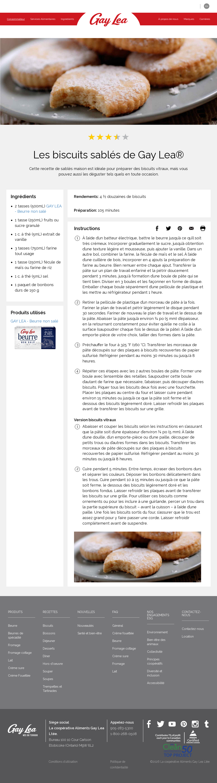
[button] (194, 6)
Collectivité (154, 651)
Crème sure (16, 668)
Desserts (49, 648)
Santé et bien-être (90, 633)
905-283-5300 (121, 728)
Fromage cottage (20, 652)
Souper (48, 671)
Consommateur (16, 19)
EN (206, 6)
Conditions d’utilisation (63, 761)
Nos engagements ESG (158, 615)
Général (117, 625)
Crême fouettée (123, 633)
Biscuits (48, 625)
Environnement (157, 632)
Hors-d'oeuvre (53, 663)
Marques (189, 19)
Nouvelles (86, 612)
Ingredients (67, 19)
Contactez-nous (191, 613)
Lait (10, 660)
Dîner (46, 656)
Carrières (205, 19)
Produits (15, 612)
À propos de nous (168, 19)
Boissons (49, 633)
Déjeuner (49, 641)
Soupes (48, 679)
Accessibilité (155, 683)
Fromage (14, 645)
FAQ (115, 612)
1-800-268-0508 (123, 734)
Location (188, 636)
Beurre (12, 625)
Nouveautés (86, 625)
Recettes (50, 612)
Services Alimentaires (42, 19)
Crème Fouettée (19, 675)
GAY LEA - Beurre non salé (34, 321)
